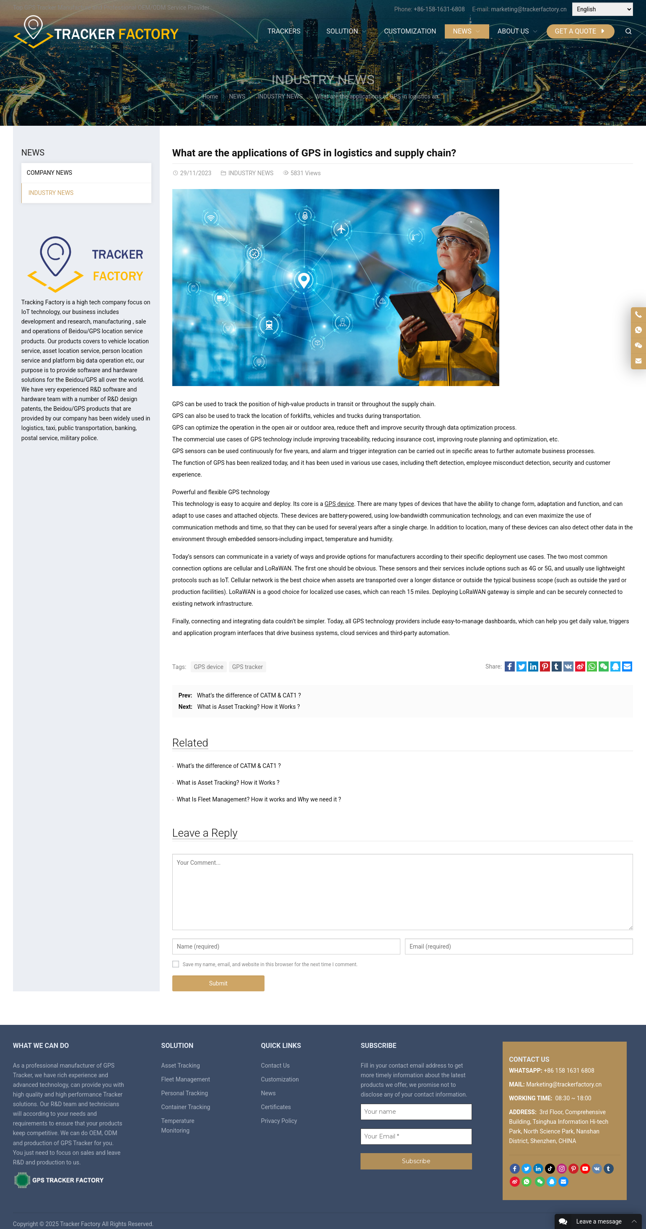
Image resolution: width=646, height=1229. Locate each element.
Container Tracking (185, 1090)
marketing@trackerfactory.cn (529, 9)
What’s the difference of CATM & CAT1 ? (249, 695)
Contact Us (275, 1048)
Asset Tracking (180, 1048)
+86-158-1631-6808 (439, 9)
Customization (280, 1062)
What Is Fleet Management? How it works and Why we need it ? (259, 782)
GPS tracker (247, 667)
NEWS (237, 96)
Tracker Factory (80, 1207)
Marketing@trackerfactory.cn (564, 1067)
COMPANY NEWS (49, 172)
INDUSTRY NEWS (323, 80)
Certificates (276, 1090)
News (268, 1076)
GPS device (339, 503)
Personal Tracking (184, 1076)
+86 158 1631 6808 (569, 1053)
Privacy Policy (279, 1104)
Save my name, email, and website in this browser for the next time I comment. (270, 948)
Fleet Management (185, 1062)
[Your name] (416, 1095)
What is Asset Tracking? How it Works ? (248, 706)
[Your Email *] (416, 1120)
